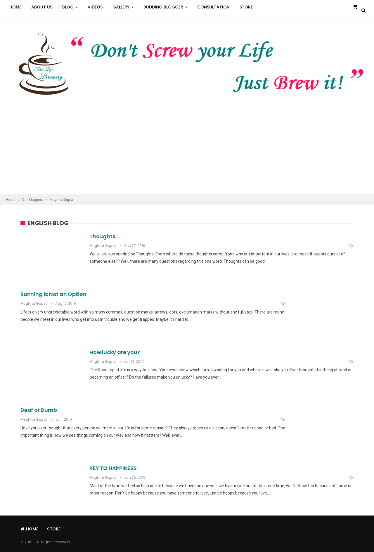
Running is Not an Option (53, 294)
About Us (41, 7)
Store (246, 7)
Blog (68, 7)
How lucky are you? (114, 352)
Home (15, 7)
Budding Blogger (163, 7)
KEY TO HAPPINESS (113, 468)
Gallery (120, 7)
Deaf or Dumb (38, 410)
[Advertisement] (187, 150)
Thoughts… (104, 236)
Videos (95, 7)
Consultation (213, 7)
